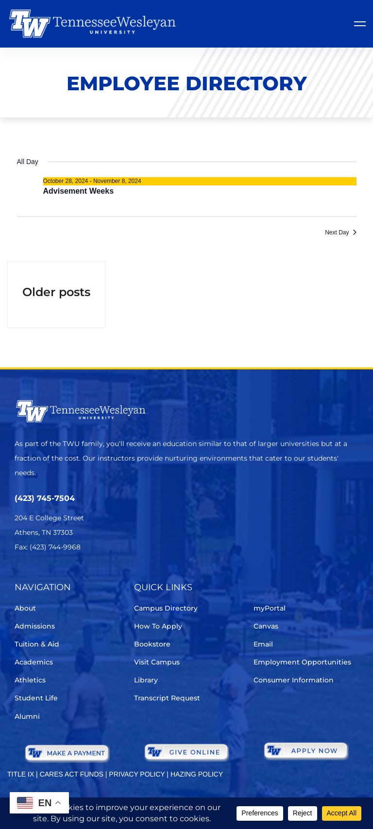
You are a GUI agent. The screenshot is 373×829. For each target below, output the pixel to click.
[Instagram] (75, 576)
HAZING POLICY (196, 774)
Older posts (56, 292)
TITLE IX (20, 774)
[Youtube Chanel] (102, 576)
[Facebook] (47, 576)
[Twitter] (20, 576)
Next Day (340, 232)
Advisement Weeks (78, 191)
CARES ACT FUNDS (71, 774)
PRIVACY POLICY (137, 774)
